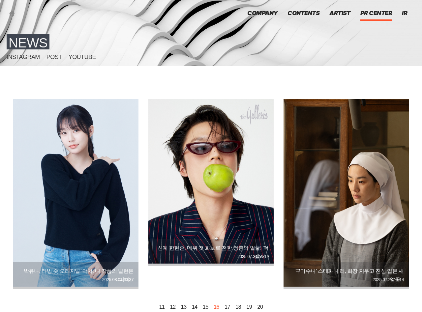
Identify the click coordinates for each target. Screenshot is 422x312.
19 (249, 307)
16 (216, 307)
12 (173, 307)
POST (54, 57)
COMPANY (262, 13)
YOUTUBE (82, 57)
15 (205, 307)
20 (260, 307)
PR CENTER (376, 13)
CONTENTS (303, 13)
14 (194, 307)
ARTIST (339, 13)
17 (227, 307)
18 (238, 307)
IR (404, 13)
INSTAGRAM (23, 57)
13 (184, 307)
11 (162, 307)
